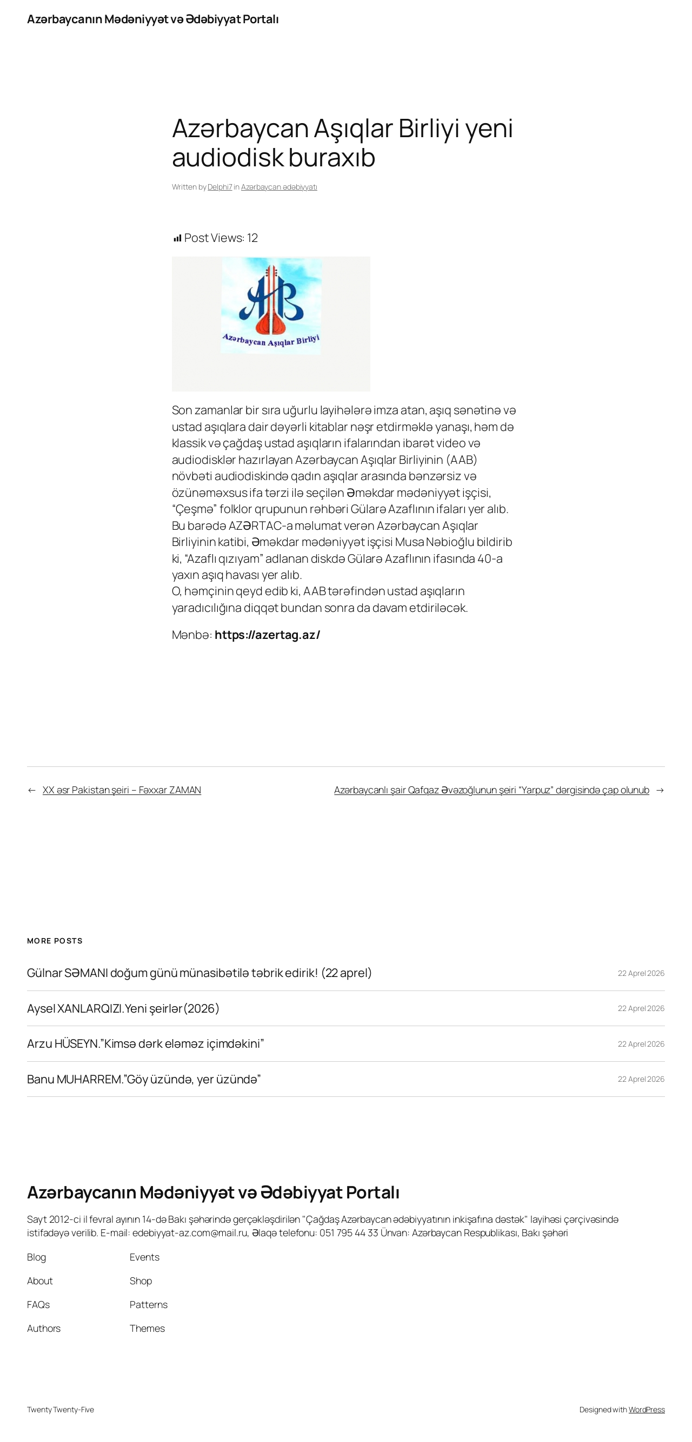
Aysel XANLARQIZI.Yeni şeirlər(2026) (123, 1008)
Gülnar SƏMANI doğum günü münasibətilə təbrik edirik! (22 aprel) (199, 972)
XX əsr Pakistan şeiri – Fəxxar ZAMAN (122, 789)
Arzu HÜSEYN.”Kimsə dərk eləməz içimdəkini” (145, 1043)
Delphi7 (220, 186)
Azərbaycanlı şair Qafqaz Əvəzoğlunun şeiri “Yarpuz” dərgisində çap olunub (491, 789)
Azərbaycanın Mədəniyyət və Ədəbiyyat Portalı (152, 19)
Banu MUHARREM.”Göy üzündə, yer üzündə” (144, 1079)
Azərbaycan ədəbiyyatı (279, 186)
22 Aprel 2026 (641, 973)
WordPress (647, 1409)
